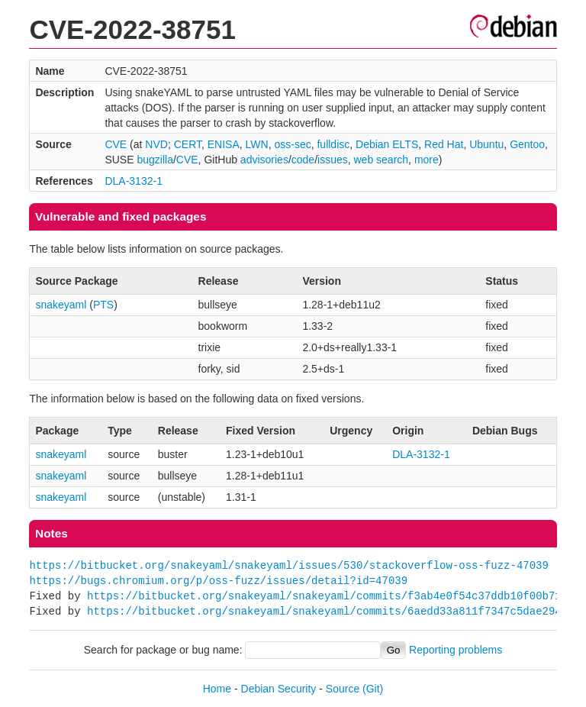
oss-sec (292, 144)
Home (217, 689)
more (426, 159)
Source (342, 689)
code (302, 159)
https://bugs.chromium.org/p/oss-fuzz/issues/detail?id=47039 (218, 580)
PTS (103, 305)
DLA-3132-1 (134, 181)
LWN (257, 144)
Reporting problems (455, 650)
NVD (156, 144)
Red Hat (443, 144)
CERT (187, 144)
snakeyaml (60, 305)
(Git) (372, 689)
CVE (116, 144)
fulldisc (333, 144)
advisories (264, 159)
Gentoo (527, 144)
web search (381, 159)
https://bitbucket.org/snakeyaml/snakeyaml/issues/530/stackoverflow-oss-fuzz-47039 (288, 565)
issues (332, 159)
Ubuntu (486, 144)
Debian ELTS (387, 144)
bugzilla (154, 159)
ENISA (224, 144)
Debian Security (279, 689)
